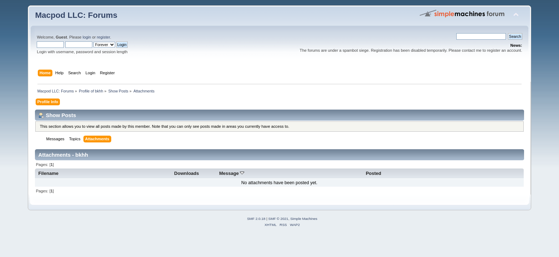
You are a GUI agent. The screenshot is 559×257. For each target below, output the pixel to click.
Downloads (186, 173)
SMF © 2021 (278, 219)
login (87, 37)
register (103, 37)
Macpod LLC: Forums (76, 15)
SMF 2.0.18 (256, 219)
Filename (49, 173)
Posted (373, 173)
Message (232, 173)
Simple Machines (303, 219)
